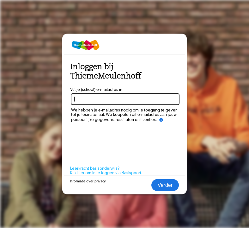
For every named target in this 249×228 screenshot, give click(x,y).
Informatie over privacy (88, 181)
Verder (165, 185)
